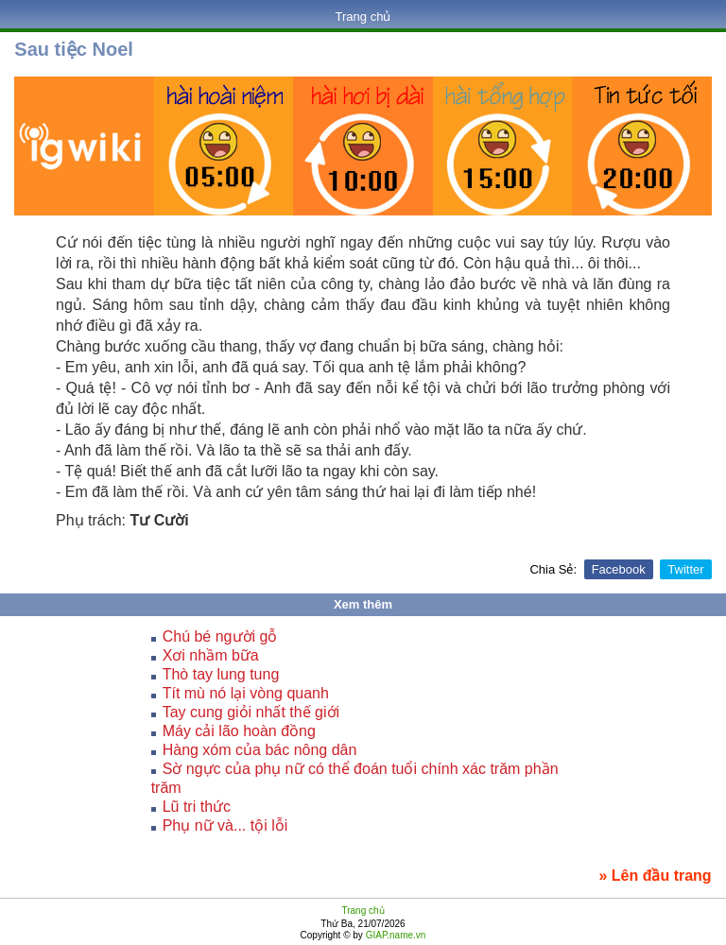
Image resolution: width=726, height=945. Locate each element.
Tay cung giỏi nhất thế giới (251, 712)
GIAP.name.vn (394, 935)
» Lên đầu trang (654, 876)
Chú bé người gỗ (220, 636)
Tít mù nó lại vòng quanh (246, 693)
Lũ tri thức (197, 807)
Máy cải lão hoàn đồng (239, 731)
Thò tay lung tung (221, 674)
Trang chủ (363, 16)
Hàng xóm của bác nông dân (260, 750)
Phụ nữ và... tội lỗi (225, 825)
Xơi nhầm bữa (211, 655)
